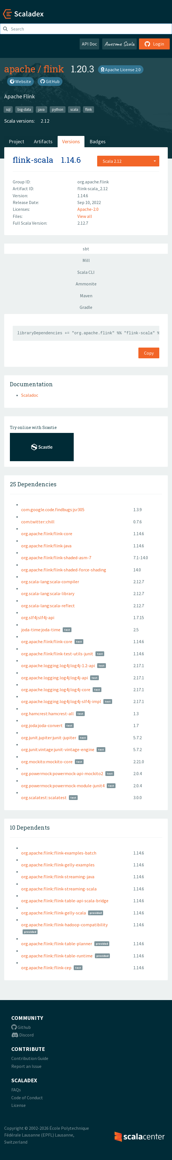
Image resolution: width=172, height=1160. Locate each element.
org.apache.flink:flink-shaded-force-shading (63, 570)
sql (8, 109)
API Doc (89, 44)
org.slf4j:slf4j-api (37, 617)
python (57, 109)
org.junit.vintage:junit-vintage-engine (57, 749)
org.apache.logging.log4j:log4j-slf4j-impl (61, 701)
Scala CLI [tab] (86, 272)
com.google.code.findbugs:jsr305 (52, 509)
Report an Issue (26, 1066)
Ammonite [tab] (86, 284)
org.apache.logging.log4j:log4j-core (55, 689)
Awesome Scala (119, 43)
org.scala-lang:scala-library (47, 593)
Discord (22, 1035)
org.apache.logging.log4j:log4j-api (54, 677)
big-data (24, 109)
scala (74, 109)
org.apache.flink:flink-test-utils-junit (57, 653)
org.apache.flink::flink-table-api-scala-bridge (64, 900)
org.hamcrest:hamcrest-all (47, 713)
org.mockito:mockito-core (47, 761)
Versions (71, 141)
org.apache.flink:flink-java (46, 545)
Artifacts (43, 141)
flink (53, 68)
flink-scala (33, 160)
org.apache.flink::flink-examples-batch (58, 853)
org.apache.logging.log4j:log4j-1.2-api (58, 665)
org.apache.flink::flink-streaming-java (57, 876)
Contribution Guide (29, 1058)
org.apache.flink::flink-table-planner (56, 943)
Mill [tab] (86, 260)
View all (84, 216)
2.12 (45, 121)
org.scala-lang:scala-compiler (50, 581)
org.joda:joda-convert (42, 725)
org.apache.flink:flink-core (46, 533)
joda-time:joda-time (40, 629)
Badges (98, 141)
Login (154, 44)
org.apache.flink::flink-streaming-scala (59, 889)
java (41, 109)
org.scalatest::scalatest (44, 797)
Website (20, 81)
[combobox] (128, 161)
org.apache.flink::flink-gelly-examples (58, 865)
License (18, 1105)
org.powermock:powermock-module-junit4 (62, 785)
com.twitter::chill (38, 521)
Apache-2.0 (88, 209)
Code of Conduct (27, 1097)
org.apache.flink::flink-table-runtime (57, 956)
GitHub (50, 81)
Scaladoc (29, 395)
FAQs (16, 1089)
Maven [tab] (86, 295)
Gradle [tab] (86, 307)
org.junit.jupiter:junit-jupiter (48, 737)
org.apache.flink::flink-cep (46, 967)
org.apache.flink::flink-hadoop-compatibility (64, 924)
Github (21, 1027)
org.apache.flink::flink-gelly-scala (53, 913)
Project (16, 141)
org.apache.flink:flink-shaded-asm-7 (56, 557)
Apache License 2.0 (121, 69)
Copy (149, 353)
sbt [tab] (86, 248)
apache (19, 68)
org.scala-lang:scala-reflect (48, 605)
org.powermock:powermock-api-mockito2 (62, 773)
